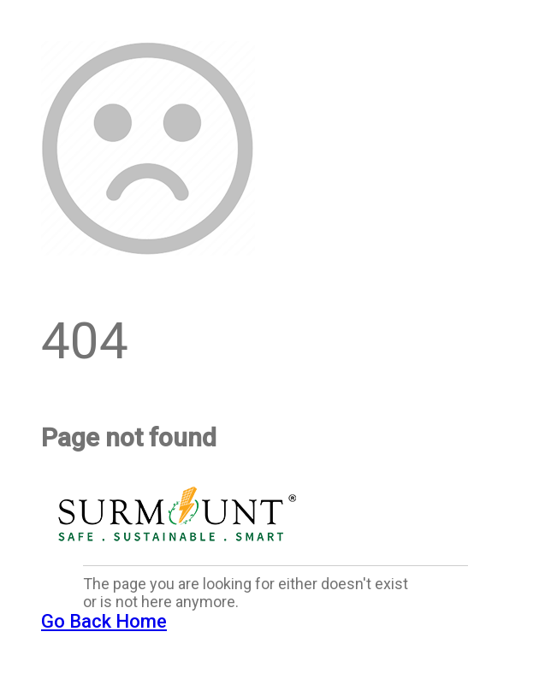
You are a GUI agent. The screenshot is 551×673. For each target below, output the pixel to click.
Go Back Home (104, 621)
